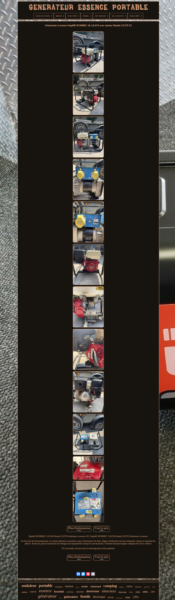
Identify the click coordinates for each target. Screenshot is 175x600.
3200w (127, 597)
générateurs (119, 598)
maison (24, 592)
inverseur (92, 591)
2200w (138, 592)
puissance (71, 597)
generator (147, 587)
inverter (80, 591)
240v (153, 592)
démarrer (138, 587)
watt (153, 587)
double (84, 586)
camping (110, 586)
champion (59, 587)
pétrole (111, 597)
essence (45, 591)
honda (85, 596)
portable (45, 585)
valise (129, 586)
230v (136, 597)
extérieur (70, 592)
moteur (69, 586)
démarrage (122, 592)
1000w (131, 592)
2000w (145, 592)
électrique (99, 597)
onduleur (29, 585)
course (33, 591)
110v (60, 598)
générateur (47, 596)
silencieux (109, 591)
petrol (77, 587)
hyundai (59, 591)
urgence (121, 587)
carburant (95, 586)
